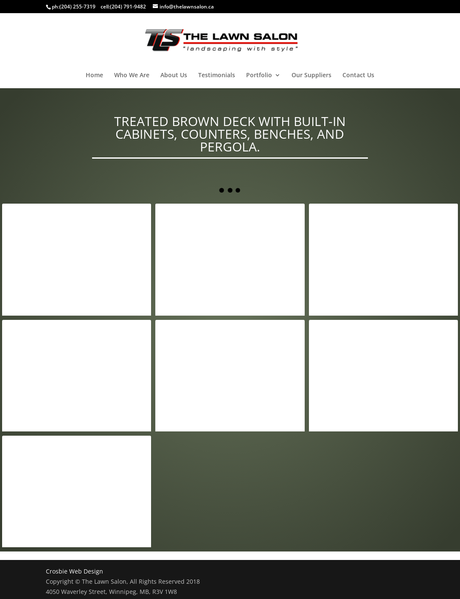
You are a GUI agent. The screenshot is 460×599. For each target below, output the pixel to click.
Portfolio (259, 75)
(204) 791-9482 (128, 6)
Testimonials (216, 75)
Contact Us (358, 75)
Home (94, 75)
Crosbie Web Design (74, 571)
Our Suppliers (311, 75)
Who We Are (131, 75)
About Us (173, 75)
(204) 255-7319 (77, 6)
